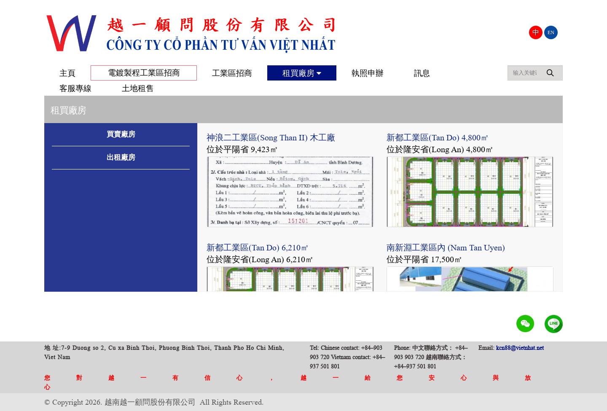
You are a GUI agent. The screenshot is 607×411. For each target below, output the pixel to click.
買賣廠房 (121, 134)
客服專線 (75, 88)
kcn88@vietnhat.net (520, 348)
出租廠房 (121, 157)
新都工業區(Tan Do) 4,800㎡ (438, 137)
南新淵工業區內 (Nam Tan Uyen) (446, 247)
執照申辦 (368, 73)
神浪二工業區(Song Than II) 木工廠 (271, 137)
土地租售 (138, 88)
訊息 (422, 73)
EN (551, 32)
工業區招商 (232, 73)
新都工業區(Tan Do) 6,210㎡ (258, 247)
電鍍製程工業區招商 (144, 72)
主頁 (67, 73)
